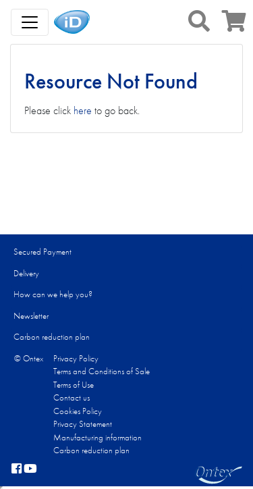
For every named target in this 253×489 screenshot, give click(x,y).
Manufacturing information (97, 437)
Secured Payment (42, 251)
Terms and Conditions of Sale (101, 371)
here (83, 110)
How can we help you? (52, 294)
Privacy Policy (76, 358)
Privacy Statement (82, 424)
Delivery (26, 273)
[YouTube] (30, 469)
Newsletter (31, 315)
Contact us (71, 397)
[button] (199, 21)
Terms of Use (73, 384)
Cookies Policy (77, 411)
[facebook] (16, 469)
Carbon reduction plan (51, 336)
